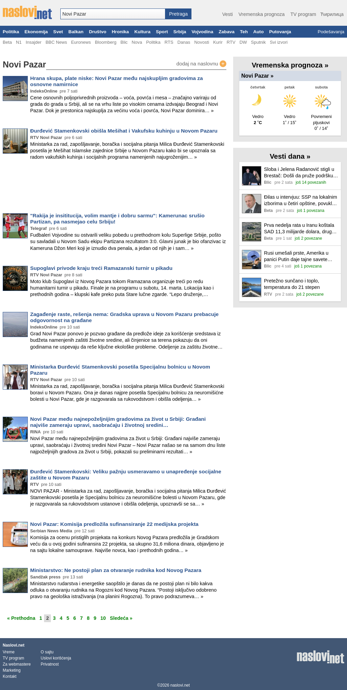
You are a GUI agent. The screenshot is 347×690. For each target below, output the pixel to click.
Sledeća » (121, 618)
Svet (58, 31)
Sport (162, 31)
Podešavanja (331, 31)
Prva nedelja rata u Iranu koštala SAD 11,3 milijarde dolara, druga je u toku (299, 228)
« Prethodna (21, 618)
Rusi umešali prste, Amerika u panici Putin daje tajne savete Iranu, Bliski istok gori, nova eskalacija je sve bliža (296, 256)
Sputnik (258, 42)
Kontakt (10, 676)
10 (103, 618)
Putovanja (280, 31)
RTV (231, 42)
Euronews (81, 42)
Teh (244, 31)
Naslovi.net (13, 645)
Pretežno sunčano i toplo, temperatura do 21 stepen (292, 284)
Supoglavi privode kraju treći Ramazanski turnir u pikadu (101, 268)
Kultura (142, 31)
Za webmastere (17, 664)
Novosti (201, 42)
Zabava (226, 31)
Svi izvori (278, 42)
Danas (183, 42)
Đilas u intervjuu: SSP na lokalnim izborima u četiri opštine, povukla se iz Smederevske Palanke (300, 200)
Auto (258, 31)
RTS (168, 42)
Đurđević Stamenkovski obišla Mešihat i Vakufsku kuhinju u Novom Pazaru (124, 131)
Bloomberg (105, 42)
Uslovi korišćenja (56, 658)
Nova (137, 42)
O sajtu (47, 652)
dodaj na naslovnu (201, 63)
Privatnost (50, 664)
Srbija (179, 31)
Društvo (97, 31)
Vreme (9, 652)
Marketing (12, 670)
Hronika (120, 31)
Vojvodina (202, 31)
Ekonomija (36, 31)
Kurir (218, 42)
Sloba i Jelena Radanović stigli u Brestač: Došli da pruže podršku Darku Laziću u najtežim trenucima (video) (299, 172)
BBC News (56, 42)
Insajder (34, 42)
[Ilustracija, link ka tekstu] (251, 176)
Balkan (76, 31)
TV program (303, 14)
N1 (19, 42)
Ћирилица (332, 14)
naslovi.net (180, 685)
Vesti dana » (290, 156)
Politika (11, 31)
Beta (7, 42)
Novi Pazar (257, 76)
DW (243, 42)
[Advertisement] (114, 188)
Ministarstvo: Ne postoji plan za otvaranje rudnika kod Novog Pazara (115, 570)
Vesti (227, 14)
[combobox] (112, 13)
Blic (123, 42)
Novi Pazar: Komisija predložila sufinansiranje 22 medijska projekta (114, 524)
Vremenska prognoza (262, 14)
